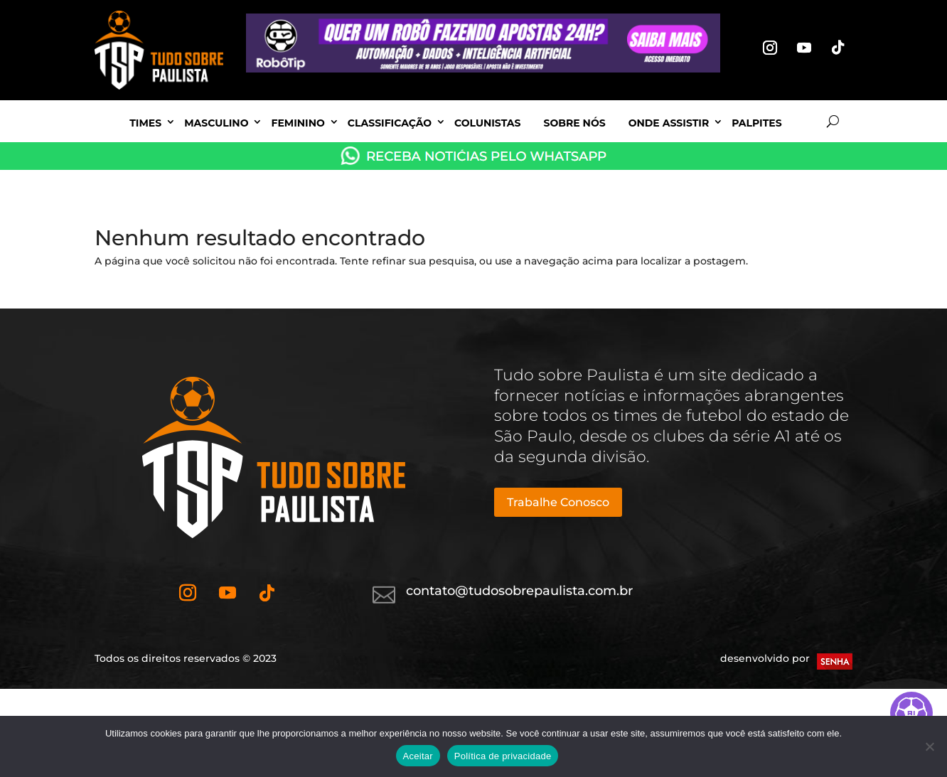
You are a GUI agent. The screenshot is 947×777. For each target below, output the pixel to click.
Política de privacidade (503, 756)
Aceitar (418, 756)
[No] (929, 746)
